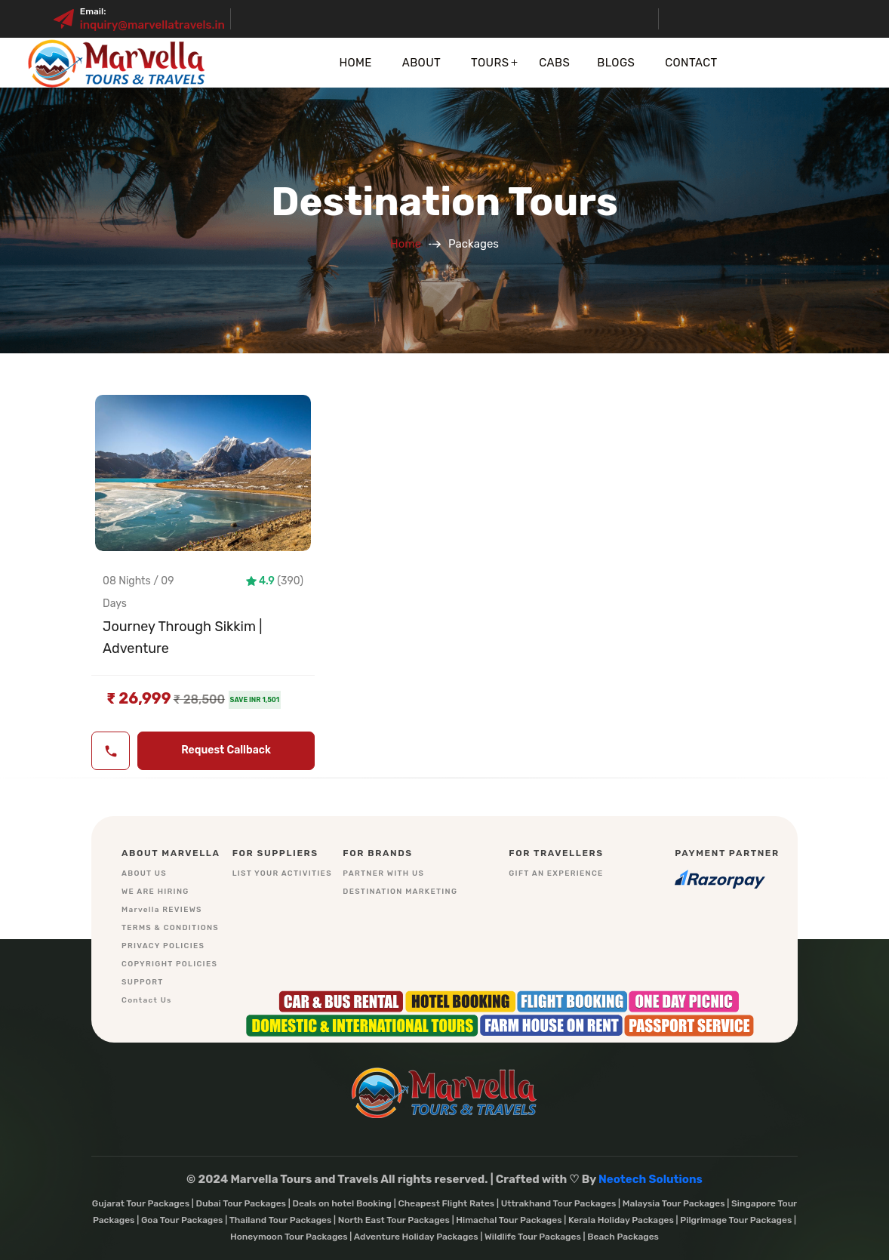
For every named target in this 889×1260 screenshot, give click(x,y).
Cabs (554, 62)
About (421, 62)
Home (355, 62)
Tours (490, 62)
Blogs (616, 62)
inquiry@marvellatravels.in (152, 25)
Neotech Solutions (650, 1179)
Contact (691, 62)
